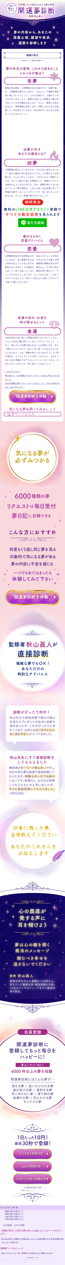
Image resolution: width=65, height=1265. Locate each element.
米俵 (52, 1239)
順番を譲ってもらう (29, 1239)
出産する (13, 1242)
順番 (39, 1239)
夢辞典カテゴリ (27, 60)
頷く (19, 1253)
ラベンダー (5, 1242)
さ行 (41, 60)
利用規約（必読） (25, 1190)
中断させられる (46, 1253)
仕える (37, 1253)
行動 (36, 60)
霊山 (3, 1253)
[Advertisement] (32, 133)
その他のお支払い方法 (32, 1187)
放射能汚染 (59, 1239)
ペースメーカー (11, 1253)
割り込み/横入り (7, 1239)
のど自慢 (30, 1253)
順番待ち (17, 1239)
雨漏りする (46, 1239)
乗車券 (24, 1253)
